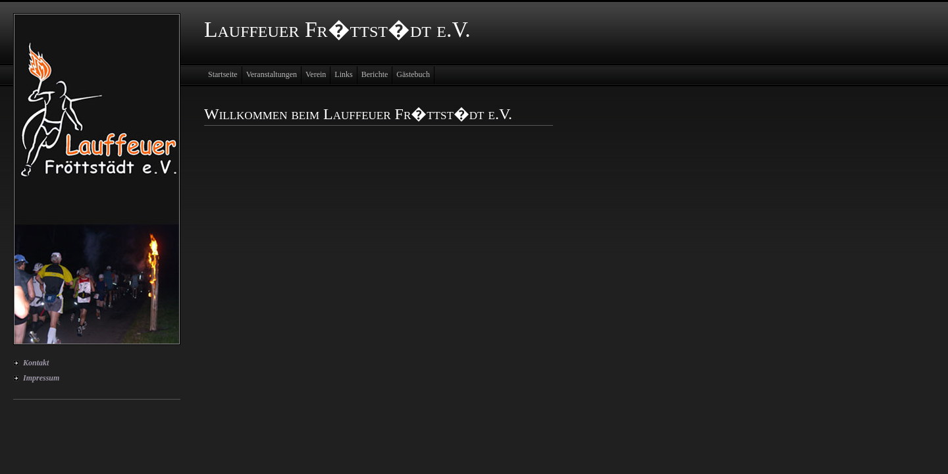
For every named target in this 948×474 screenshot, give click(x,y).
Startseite (223, 74)
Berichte (374, 74)
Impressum (41, 377)
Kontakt (36, 362)
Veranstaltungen (271, 74)
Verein (315, 74)
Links (343, 74)
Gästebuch (413, 74)
